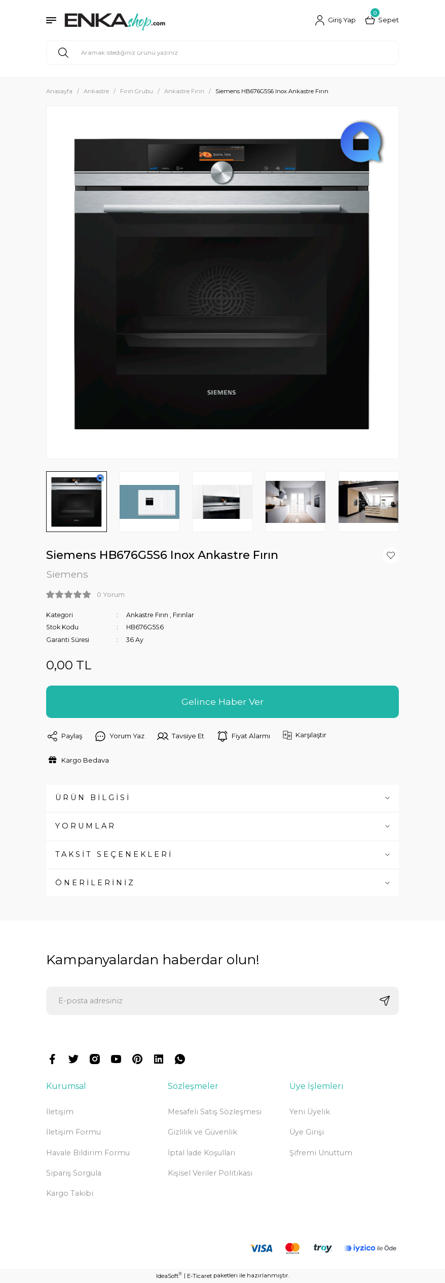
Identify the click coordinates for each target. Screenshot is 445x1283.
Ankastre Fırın (147, 615)
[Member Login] (335, 20)
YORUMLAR (85, 826)
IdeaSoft (169, 1275)
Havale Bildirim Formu (88, 1152)
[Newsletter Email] (222, 1001)
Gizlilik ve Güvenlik (202, 1132)
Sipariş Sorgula (73, 1173)
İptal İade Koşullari (201, 1152)
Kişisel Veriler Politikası (210, 1173)
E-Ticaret (199, 1275)
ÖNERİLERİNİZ (95, 882)
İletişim (59, 1111)
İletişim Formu (73, 1132)
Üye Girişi (306, 1132)
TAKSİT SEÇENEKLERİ (114, 854)
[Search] (222, 53)
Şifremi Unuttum (320, 1152)
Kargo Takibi (69, 1193)
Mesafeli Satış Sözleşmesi (215, 1111)
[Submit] (384, 1001)
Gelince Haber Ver (222, 701)
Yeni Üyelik (309, 1111)
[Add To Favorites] (391, 555)
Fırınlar (183, 615)
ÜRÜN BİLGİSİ (93, 797)
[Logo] (114, 20)
